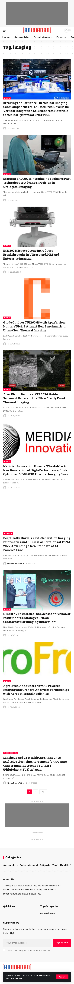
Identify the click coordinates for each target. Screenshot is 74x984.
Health (8, 533)
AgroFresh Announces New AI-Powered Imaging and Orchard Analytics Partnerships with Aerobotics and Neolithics (36, 690)
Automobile (10, 865)
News (7, 98)
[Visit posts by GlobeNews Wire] (4, 563)
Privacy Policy (43, 975)
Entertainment (29, 865)
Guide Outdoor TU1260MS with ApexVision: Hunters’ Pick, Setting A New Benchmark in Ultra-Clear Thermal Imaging (34, 326)
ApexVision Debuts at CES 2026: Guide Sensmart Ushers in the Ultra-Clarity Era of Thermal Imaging (34, 398)
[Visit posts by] (4, 128)
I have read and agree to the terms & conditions (28, 951)
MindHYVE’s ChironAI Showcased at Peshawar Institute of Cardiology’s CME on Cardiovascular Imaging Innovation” (37, 618)
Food (55, 865)
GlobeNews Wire (15, 563)
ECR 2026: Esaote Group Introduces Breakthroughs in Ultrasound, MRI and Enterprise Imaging (31, 254)
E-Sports (45, 865)
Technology (10, 753)
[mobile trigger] (6, 30)
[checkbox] (4, 950)
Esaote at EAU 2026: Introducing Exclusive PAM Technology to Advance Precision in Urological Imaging (37, 182)
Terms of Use (16, 978)
